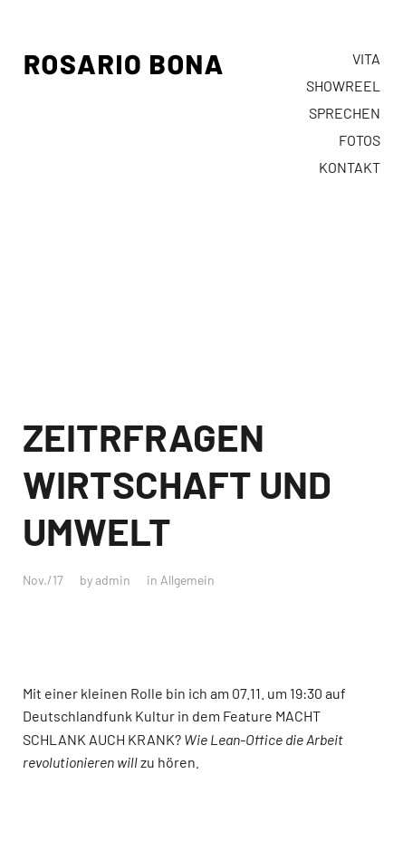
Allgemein (187, 580)
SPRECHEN (344, 112)
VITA (366, 58)
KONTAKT (349, 167)
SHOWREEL (343, 85)
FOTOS (359, 139)
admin (112, 580)
